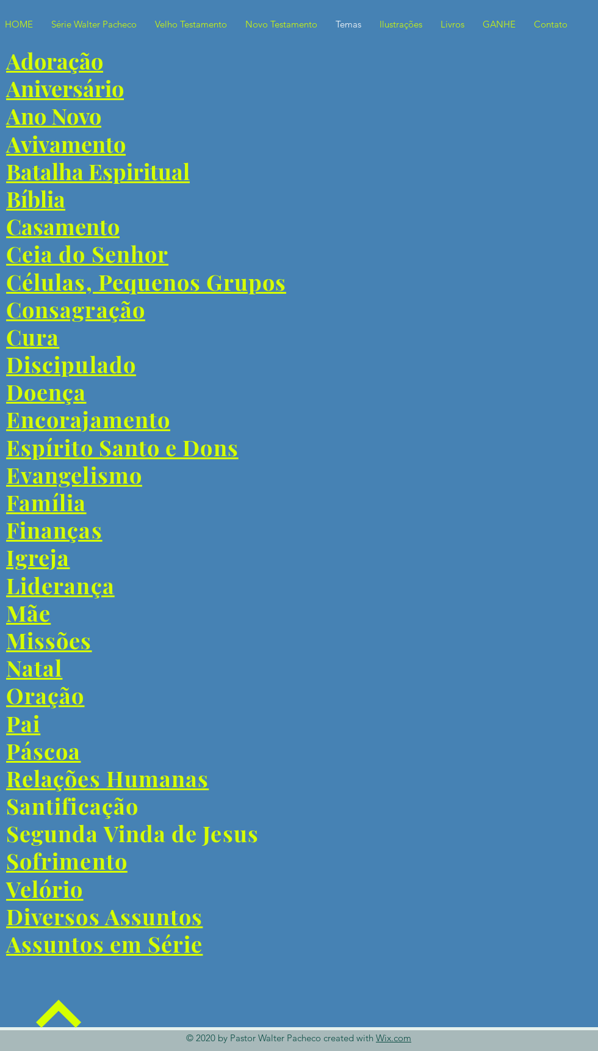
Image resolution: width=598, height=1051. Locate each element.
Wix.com (393, 1038)
